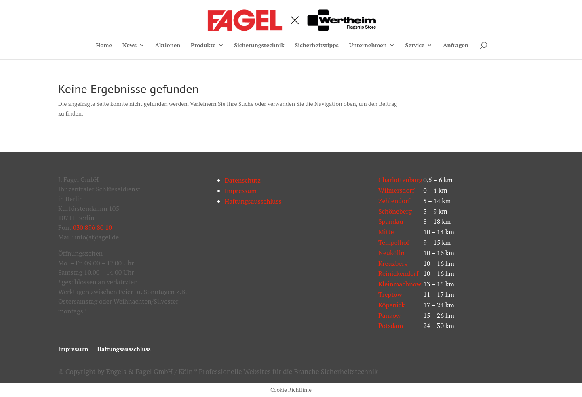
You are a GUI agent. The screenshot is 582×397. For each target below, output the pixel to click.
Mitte (386, 231)
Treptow (390, 294)
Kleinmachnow (399, 283)
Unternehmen (368, 45)
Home (104, 45)
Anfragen (455, 45)
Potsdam (390, 325)
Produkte (203, 45)
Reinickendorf (398, 273)
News (129, 45)
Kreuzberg (393, 263)
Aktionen (167, 45)
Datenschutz (243, 180)
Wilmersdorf (396, 190)
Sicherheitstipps (317, 45)
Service (415, 45)
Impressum (241, 190)
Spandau (390, 221)
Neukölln (391, 252)
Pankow (389, 315)
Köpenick (391, 304)
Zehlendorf (394, 200)
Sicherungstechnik (259, 45)
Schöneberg (395, 211)
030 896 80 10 (92, 227)
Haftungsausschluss (253, 201)
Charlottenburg (400, 179)
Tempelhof (393, 242)
